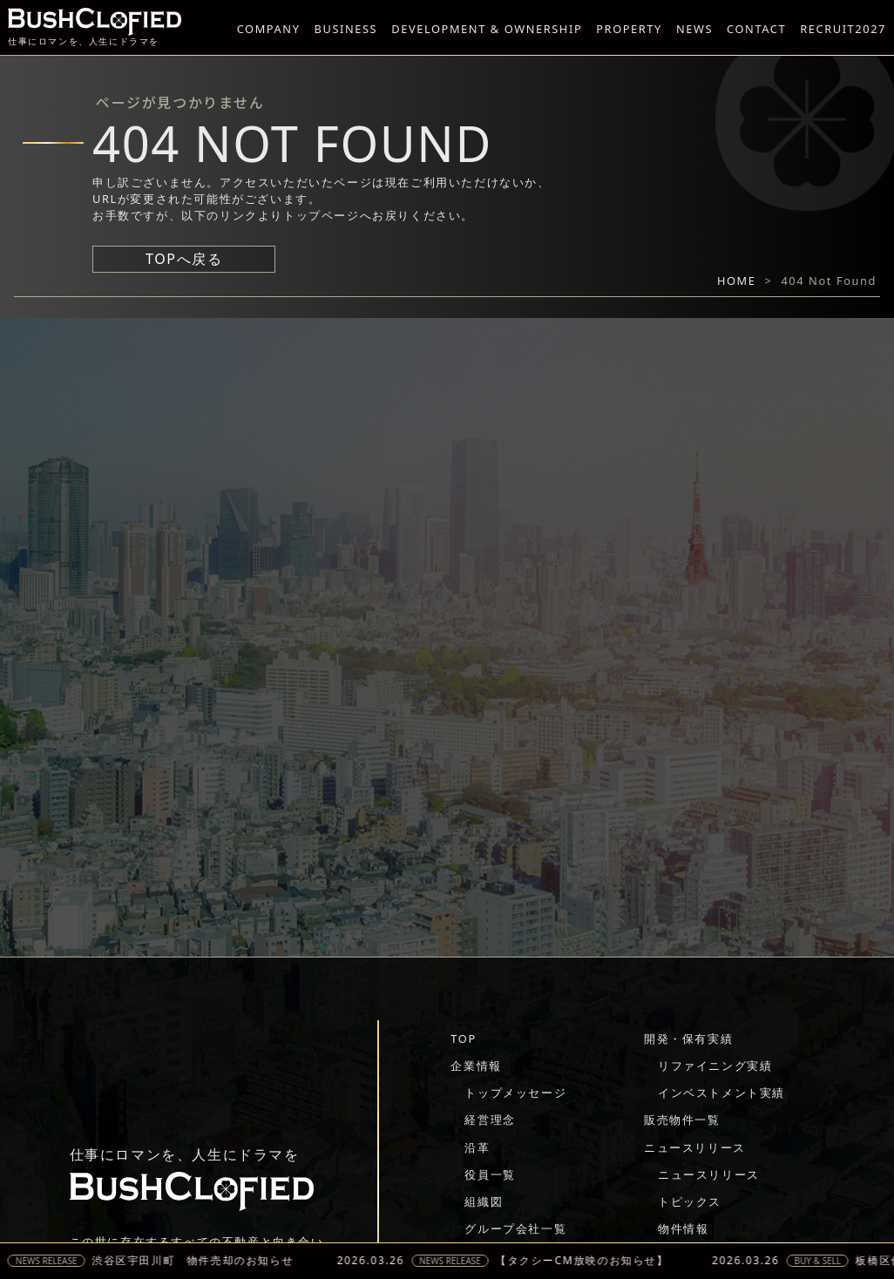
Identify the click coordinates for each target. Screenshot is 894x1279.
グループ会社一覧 (515, 1228)
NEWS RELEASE (54, 1261)
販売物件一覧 (682, 1119)
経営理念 (489, 1119)
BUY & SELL (825, 1261)
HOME (736, 280)
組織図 (483, 1201)
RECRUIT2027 (843, 29)
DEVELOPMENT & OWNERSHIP (486, 29)
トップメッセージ (515, 1092)
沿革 (477, 1147)
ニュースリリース (695, 1147)
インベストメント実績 (721, 1092)
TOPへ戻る (184, 258)
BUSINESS (346, 29)
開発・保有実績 (688, 1038)
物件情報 (683, 1228)
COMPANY (269, 29)
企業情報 (475, 1065)
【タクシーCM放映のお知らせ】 (590, 1260)
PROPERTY (629, 29)
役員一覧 (489, 1174)
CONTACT (756, 29)
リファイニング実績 (715, 1065)
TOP (463, 1038)
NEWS (694, 29)
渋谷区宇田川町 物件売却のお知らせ (200, 1260)
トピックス (689, 1201)
